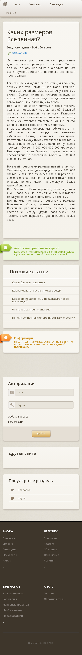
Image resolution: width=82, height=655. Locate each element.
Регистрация (15, 422)
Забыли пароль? (18, 416)
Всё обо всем (41, 47)
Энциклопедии (18, 47)
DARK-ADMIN (19, 53)
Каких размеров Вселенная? (29, 35)
